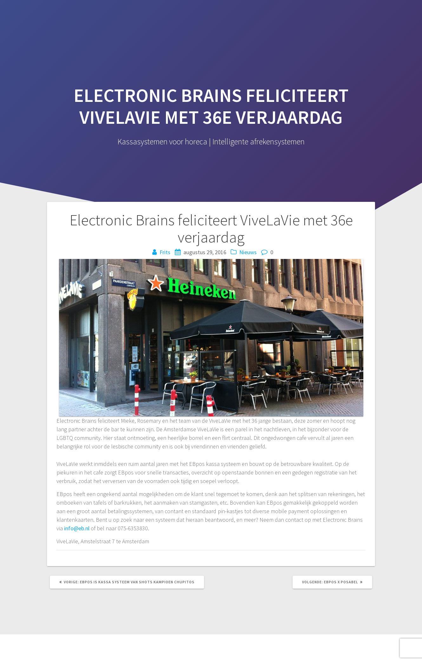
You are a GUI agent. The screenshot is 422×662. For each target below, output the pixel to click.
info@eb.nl (76, 528)
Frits (165, 252)
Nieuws (248, 252)
